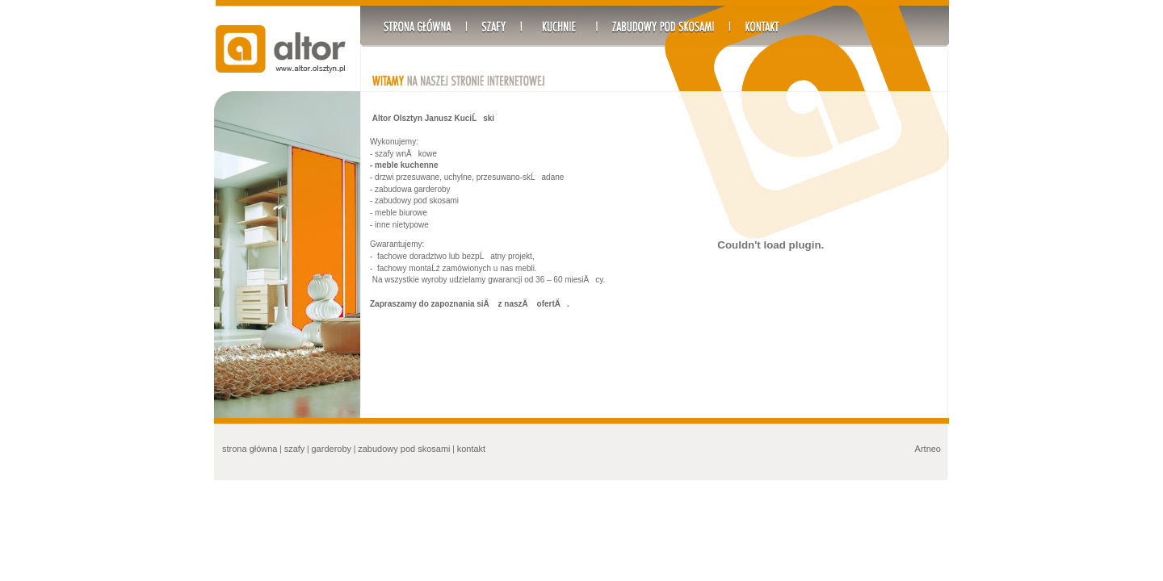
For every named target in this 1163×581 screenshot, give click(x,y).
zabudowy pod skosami (404, 449)
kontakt (471, 449)
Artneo (928, 449)
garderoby (332, 449)
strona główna (250, 449)
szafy (294, 449)
